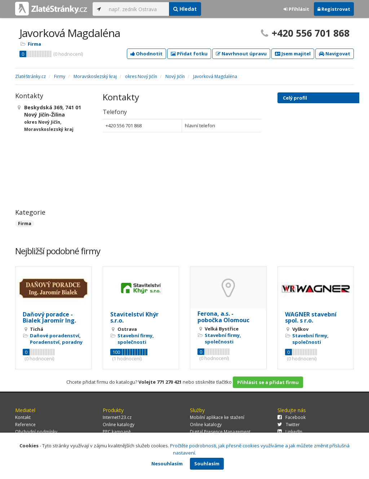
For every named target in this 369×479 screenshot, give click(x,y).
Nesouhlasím (167, 463)
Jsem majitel (293, 53)
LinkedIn (289, 432)
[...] (137, 9)
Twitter (288, 424)
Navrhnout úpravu (241, 53)
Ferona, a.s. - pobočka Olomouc (223, 317)
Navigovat (334, 53)
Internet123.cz (117, 417)
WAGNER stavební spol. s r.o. (311, 317)
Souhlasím (206, 463)
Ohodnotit (146, 53)
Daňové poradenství (54, 335)
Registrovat (333, 9)
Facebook (291, 417)
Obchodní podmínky (36, 432)
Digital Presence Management (220, 432)
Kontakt (23, 417)
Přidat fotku (189, 53)
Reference (25, 424)
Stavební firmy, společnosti (135, 338)
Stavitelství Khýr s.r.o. (134, 317)
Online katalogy (118, 424)
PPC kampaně (117, 432)
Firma (34, 44)
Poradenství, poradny (56, 342)
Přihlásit (296, 9)
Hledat (185, 8)
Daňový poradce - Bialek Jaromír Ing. (49, 317)
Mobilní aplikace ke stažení (217, 417)
